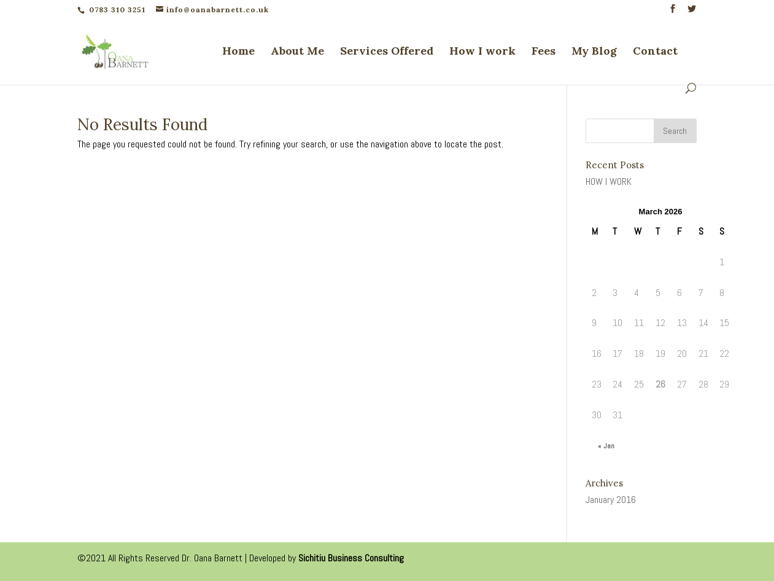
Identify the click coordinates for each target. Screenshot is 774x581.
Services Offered (386, 52)
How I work (482, 52)
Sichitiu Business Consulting (351, 558)
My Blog (594, 52)
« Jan (606, 446)
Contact (655, 52)
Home (238, 52)
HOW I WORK (609, 181)
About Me (297, 52)
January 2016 (611, 499)
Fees (543, 52)
